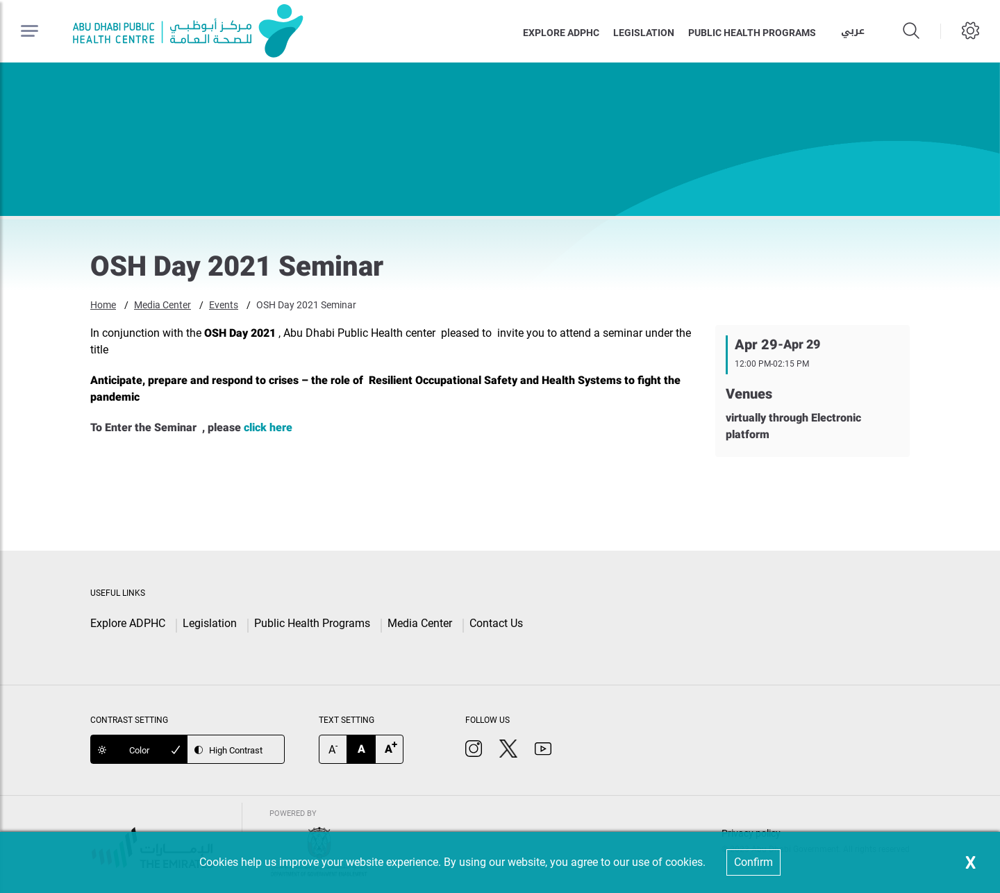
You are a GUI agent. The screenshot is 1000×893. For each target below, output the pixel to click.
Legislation (643, 32)
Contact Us (496, 623)
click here (268, 427)
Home (103, 304)
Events (223, 304)
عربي (853, 31)
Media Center (162, 304)
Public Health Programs (312, 623)
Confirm (753, 862)
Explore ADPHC (561, 32)
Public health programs (752, 32)
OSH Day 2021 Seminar (306, 304)
